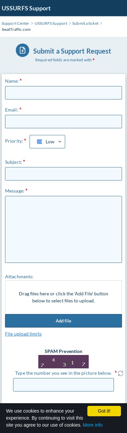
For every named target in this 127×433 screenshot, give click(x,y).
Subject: (13, 162)
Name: (12, 81)
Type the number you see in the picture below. (63, 373)
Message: (15, 191)
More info (92, 425)
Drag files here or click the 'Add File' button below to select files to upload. (63, 297)
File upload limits (23, 334)
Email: (11, 110)
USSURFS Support (26, 8)
